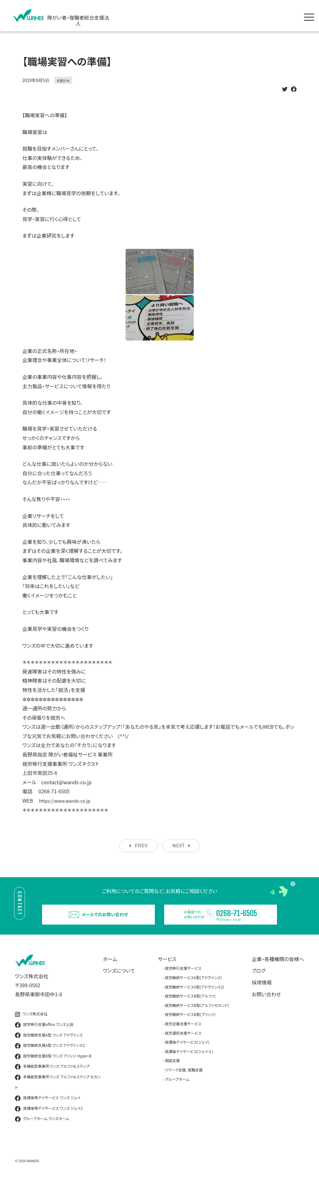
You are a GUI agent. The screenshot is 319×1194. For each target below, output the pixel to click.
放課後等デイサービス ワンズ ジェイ (47, 1109)
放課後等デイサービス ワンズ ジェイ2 (49, 1120)
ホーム (110, 970)
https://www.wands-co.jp (68, 800)
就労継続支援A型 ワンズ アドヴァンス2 (50, 1057)
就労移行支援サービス (183, 979)
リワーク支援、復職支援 (183, 1081)
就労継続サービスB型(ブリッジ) (190, 1025)
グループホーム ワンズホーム (42, 1130)
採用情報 (262, 993)
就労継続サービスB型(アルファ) (190, 1007)
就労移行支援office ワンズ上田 (44, 1036)
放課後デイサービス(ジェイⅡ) (189, 1062)
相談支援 (172, 1071)
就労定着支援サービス (183, 1034)
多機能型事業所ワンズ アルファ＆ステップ (52, 1078)
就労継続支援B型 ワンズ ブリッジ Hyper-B (53, 1067)
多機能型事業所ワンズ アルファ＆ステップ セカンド (58, 1093)
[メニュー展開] (310, 15)
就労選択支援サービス (183, 1044)
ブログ (258, 981)
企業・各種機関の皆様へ (278, 970)
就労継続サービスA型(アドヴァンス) (193, 988)
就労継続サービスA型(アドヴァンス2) (194, 997)
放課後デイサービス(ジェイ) (187, 1053)
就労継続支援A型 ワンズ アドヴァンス (49, 1046)
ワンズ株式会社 (31, 1025)
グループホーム (177, 1090)
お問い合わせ (266, 1005)
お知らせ (63, 80)
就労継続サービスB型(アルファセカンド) (197, 1016)
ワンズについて (119, 981)
